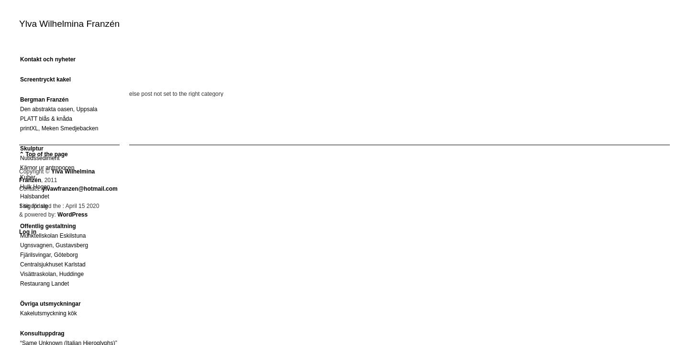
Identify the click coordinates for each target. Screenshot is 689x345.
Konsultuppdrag (42, 333)
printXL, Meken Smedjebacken (59, 128)
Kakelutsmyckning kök (48, 313)
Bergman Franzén (44, 99)
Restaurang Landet (44, 283)
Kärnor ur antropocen (47, 167)
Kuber (27, 177)
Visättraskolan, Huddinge (52, 274)
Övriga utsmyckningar (50, 303)
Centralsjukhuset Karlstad (53, 264)
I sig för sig (34, 206)
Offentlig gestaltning (48, 226)
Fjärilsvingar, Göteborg (49, 255)
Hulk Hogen (35, 187)
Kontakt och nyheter (48, 59)
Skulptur (32, 148)
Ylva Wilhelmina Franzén (69, 24)
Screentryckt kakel (45, 79)
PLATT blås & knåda (46, 118)
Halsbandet (34, 196)
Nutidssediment (40, 158)
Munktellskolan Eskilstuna (53, 235)
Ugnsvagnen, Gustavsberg (54, 245)
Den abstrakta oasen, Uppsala (58, 109)
